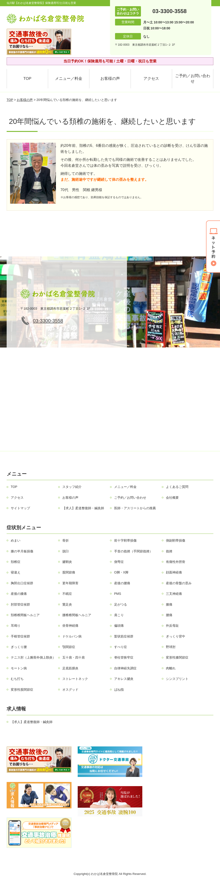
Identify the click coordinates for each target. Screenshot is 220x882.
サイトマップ (20, 508)
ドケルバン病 (72, 636)
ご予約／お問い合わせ (192, 78)
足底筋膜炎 (70, 668)
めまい (15, 540)
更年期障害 (70, 583)
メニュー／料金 (68, 78)
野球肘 (171, 647)
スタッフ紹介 (72, 487)
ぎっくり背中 (175, 636)
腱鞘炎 (67, 562)
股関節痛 (68, 572)
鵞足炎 (67, 604)
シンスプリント (177, 679)
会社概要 (172, 497)
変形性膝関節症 (177, 657)
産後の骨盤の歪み (179, 583)
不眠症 (67, 593)
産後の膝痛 (19, 593)
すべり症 (120, 647)
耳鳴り (15, 625)
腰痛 (169, 615)
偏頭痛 (119, 625)
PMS (117, 593)
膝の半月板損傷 (22, 551)
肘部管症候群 (20, 604)
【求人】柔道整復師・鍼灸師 (83, 508)
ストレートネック (75, 679)
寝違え (15, 572)
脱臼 (65, 551)
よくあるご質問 (177, 487)
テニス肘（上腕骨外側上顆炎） (33, 657)
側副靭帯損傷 (175, 540)
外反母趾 (172, 625)
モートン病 (19, 668)
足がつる (120, 604)
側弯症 (119, 562)
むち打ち (17, 679)
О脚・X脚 (121, 572)
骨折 (65, 540)
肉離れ (171, 668)
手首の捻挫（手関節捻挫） (133, 551)
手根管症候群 (20, 636)
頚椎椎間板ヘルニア (25, 615)
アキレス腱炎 (123, 679)
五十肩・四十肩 (73, 657)
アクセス (151, 78)
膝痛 (169, 604)
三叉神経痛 (174, 593)
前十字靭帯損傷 (125, 540)
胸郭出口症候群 (22, 583)
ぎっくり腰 (19, 647)
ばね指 (119, 689)
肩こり (119, 615)
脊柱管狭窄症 (123, 657)
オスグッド (70, 689)
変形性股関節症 (22, 689)
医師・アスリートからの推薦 (135, 508)
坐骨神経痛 (70, 625)
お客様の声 (110, 78)
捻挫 (169, 551)
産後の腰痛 (122, 583)
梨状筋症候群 (123, 636)
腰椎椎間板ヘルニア (76, 615)
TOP (27, 78)
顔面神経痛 (174, 572)
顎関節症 (68, 647)
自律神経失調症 (125, 668)
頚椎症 (15, 562)
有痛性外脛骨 (175, 562)
